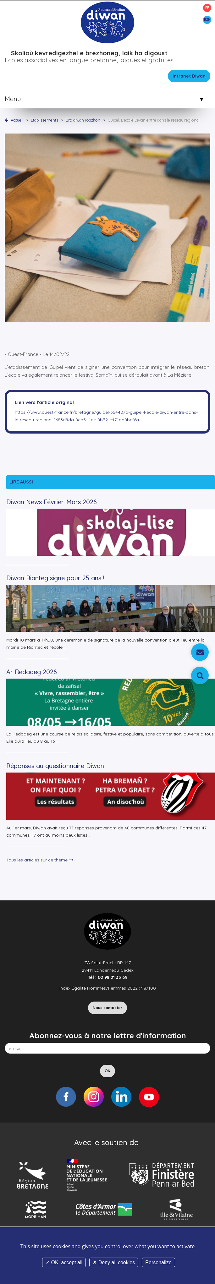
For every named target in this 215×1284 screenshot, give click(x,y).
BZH (207, 20)
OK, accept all (64, 1262)
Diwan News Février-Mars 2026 (51, 502)
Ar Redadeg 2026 (31, 672)
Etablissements (45, 120)
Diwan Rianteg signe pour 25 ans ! (55, 578)
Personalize (158, 1262)
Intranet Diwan (189, 76)
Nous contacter (107, 1007)
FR (207, 8)
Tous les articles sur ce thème (39, 860)
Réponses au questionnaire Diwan (55, 766)
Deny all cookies (114, 1262)
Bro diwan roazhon (83, 120)
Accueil (17, 120)
